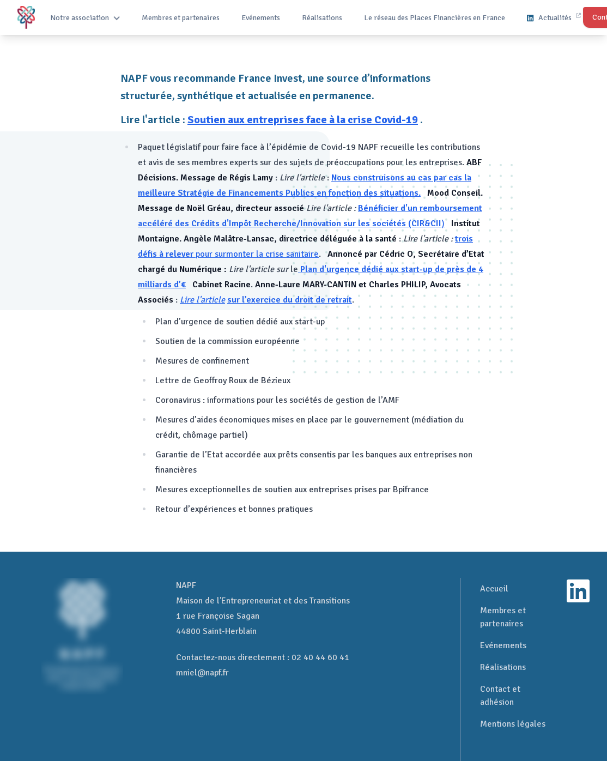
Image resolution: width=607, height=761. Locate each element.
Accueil (494, 588)
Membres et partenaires (181, 17)
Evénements (260, 17)
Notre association (85, 17)
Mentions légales (512, 723)
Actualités (553, 18)
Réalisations (322, 17)
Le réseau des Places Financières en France (434, 17)
